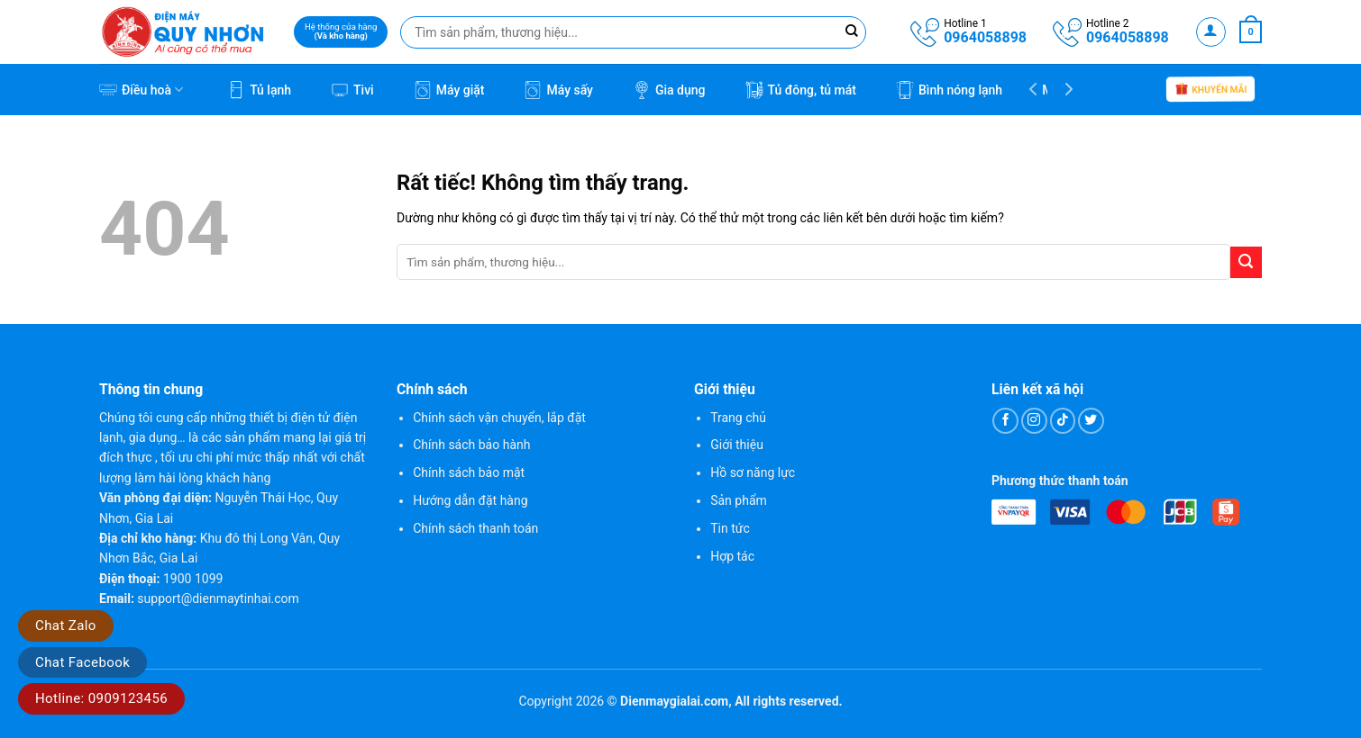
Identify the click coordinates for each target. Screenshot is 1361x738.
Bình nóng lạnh (949, 90)
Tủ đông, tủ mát (800, 90)
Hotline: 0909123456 (101, 698)
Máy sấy (558, 90)
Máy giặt (449, 90)
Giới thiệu (736, 444)
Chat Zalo (65, 625)
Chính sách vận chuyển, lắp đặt (499, 417)
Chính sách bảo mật (469, 472)
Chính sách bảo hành (471, 444)
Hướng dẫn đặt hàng (470, 500)
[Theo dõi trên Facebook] (1005, 421)
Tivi (352, 90)
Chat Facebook (82, 662)
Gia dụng (669, 90)
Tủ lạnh (259, 90)
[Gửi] (1246, 262)
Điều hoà (141, 90)
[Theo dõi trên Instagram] (1034, 421)
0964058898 (985, 37)
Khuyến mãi (1210, 90)
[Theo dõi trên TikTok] (1063, 421)
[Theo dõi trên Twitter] (1091, 421)
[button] (1211, 32)
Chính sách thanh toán (475, 528)
